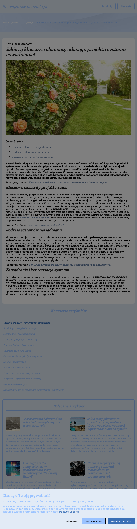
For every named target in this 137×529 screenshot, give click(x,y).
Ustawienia (71, 521)
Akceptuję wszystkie (121, 521)
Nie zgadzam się (94, 521)
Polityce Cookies (69, 512)
